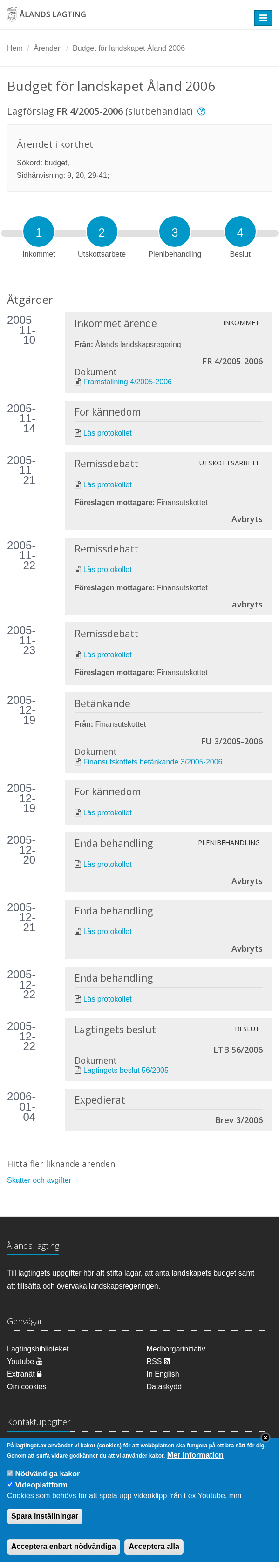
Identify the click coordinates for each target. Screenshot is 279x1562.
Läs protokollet (107, 433)
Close (265, 1446)
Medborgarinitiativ (176, 1349)
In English (163, 1374)
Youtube (25, 1361)
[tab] (38, 231)
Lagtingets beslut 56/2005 (126, 1070)
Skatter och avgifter (39, 1180)
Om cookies (26, 1387)
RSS (158, 1361)
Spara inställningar (44, 1525)
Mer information (195, 1464)
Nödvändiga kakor (47, 1483)
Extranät (24, 1374)
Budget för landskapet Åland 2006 (129, 48)
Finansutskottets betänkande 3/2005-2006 (153, 762)
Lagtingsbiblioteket (38, 1349)
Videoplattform (41, 1494)
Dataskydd (164, 1387)
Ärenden (48, 48)
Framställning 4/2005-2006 (127, 382)
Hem (15, 48)
